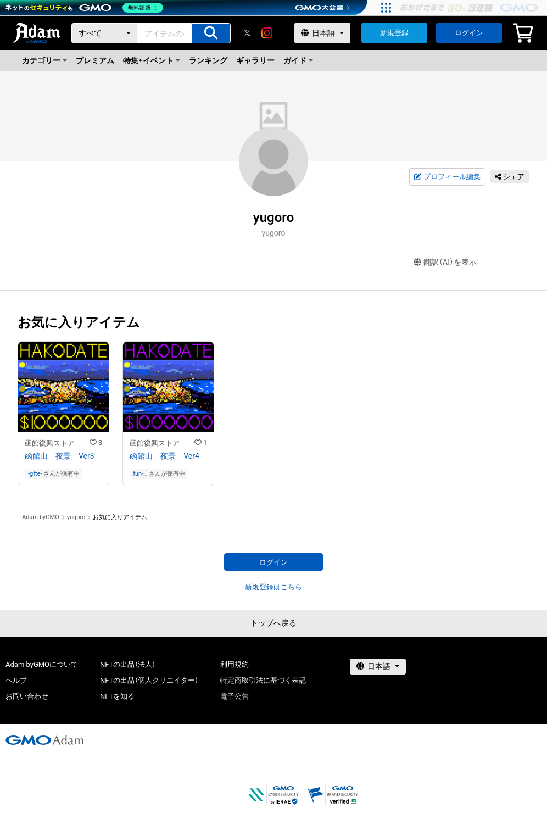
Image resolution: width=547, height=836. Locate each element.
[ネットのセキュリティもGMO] (84, 7)
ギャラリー (255, 60)
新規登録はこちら (273, 587)
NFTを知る (117, 696)
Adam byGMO (40, 517)
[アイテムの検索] (211, 33)
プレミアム (95, 60)
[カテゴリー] (104, 33)
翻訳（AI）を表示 (445, 262)
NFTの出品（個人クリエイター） (149, 680)
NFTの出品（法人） (127, 664)
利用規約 (234, 664)
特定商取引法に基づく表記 (263, 680)
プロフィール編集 (447, 176)
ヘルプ (16, 680)
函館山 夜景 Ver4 (164, 456)
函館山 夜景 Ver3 (59, 456)
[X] (247, 32)
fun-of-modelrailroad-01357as (140, 474)
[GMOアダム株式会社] (44, 740)
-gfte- (35, 474)
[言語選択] (322, 33)
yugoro (76, 517)
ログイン (469, 33)
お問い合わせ (26, 696)
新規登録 (394, 33)
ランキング (208, 60)
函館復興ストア (50, 443)
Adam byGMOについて (41, 664)
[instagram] (266, 32)
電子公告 (234, 696)
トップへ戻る (273, 622)
